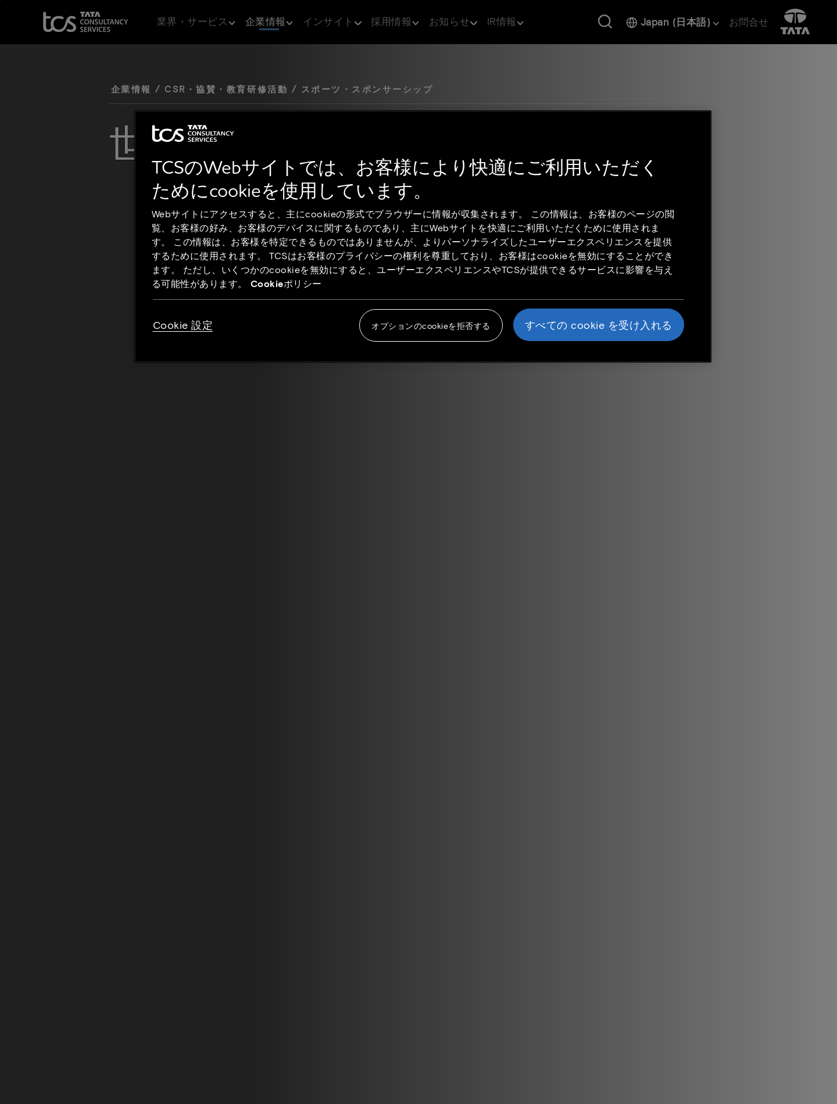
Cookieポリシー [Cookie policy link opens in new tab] (286, 283)
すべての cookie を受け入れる (599, 324)
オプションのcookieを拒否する (431, 326)
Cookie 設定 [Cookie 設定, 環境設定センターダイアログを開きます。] (183, 324)
